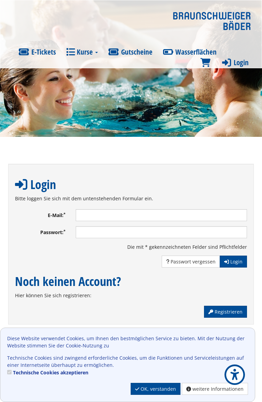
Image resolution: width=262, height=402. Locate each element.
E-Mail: (57, 215)
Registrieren (225, 311)
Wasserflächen (190, 52)
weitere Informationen (215, 389)
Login (235, 62)
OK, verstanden (155, 389)
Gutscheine (130, 52)
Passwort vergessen (191, 261)
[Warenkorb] (205, 62)
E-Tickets (37, 52)
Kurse (82, 52)
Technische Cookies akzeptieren (50, 372)
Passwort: (53, 232)
